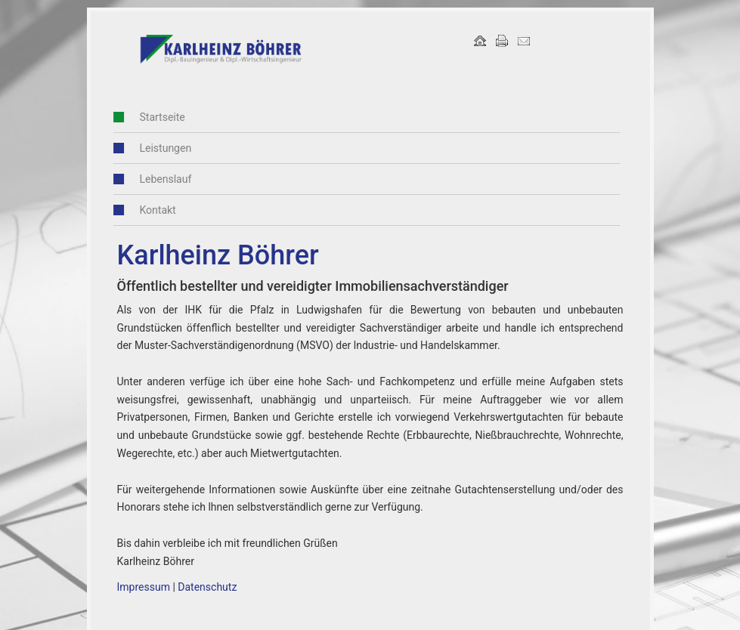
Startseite (150, 117)
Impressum (143, 587)
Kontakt (146, 210)
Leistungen (154, 148)
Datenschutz (207, 587)
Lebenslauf (154, 179)
